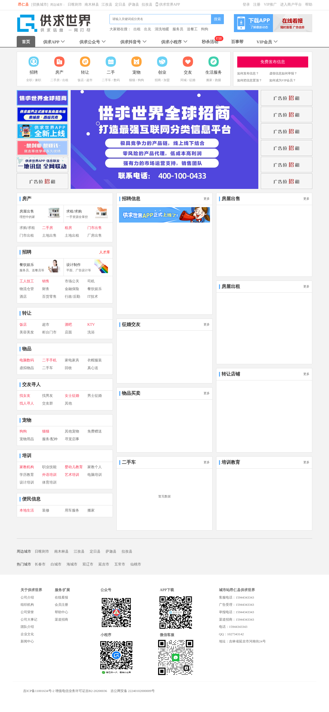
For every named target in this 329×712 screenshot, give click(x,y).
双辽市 (88, 564)
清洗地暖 (162, 29)
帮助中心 (61, 612)
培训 (26, 455)
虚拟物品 (27, 368)
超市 (89, 80)
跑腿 (218, 80)
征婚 (192, 80)
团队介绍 (27, 627)
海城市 (72, 564)
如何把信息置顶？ (249, 80)
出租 (137, 29)
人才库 (104, 252)
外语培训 (49, 475)
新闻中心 (27, 641)
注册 (256, 4)
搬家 (209, 80)
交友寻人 (31, 384)
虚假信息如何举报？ (283, 73)
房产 (26, 198)
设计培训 (27, 482)
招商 (158, 80)
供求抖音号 (134, 42)
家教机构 (27, 467)
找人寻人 (27, 403)
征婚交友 (131, 324)
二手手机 (49, 360)
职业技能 (49, 467)
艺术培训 (72, 475)
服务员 (177, 29)
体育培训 (49, 482)
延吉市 (103, 564)
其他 (68, 403)
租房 (68, 228)
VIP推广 (270, 4)
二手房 (55, 80)
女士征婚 (72, 396)
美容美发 (27, 332)
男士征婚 (94, 396)
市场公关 (72, 281)
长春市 (40, 564)
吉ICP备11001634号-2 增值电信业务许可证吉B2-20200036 (65, 691)
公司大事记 (29, 619)
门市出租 (27, 235)
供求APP (54, 42)
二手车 (106, 80)
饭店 (81, 80)
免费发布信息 (272, 62)
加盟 (166, 80)
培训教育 (231, 462)
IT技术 (92, 297)
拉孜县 (147, 4)
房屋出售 (231, 198)
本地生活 (27, 510)
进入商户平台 (291, 4)
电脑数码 (27, 360)
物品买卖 (131, 393)
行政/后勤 (72, 297)
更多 (207, 198)
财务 (45, 289)
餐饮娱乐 (94, 289)
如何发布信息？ (248, 73)
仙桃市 (135, 564)
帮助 (308, 4)
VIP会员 (268, 42)
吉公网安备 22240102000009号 (133, 691)
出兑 (147, 29)
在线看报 (61, 597)
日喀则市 (75, 4)
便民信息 (31, 499)
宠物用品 (27, 439)
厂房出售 (94, 235)
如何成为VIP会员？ (282, 80)
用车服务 (72, 510)
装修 (45, 510)
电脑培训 (94, 475)
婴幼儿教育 (74, 467)
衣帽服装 (94, 360)
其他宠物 (72, 431)
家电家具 (72, 360)
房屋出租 (231, 286)
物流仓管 (27, 289)
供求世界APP (168, 4)
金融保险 (72, 289)
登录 (246, 4)
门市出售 (94, 228)
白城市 (56, 564)
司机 (91, 281)
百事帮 (237, 42)
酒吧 (68, 324)
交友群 (47, 403)
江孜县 (107, 4)
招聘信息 (131, 198)
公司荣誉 (27, 612)
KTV (91, 324)
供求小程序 (175, 42)
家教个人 (94, 467)
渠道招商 (61, 619)
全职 (29, 80)
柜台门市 (49, 332)
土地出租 (72, 235)
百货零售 (49, 297)
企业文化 (27, 634)
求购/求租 (27, 228)
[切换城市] (39, 4)
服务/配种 (50, 439)
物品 (26, 348)
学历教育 (27, 475)
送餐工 (192, 29)
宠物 (26, 420)
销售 (45, 281)
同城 (183, 80)
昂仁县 (23, 4)
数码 (117, 80)
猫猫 (132, 80)
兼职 (38, 80)
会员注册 (61, 605)
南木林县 (92, 4)
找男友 (47, 396)
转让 (26, 313)
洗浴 (91, 332)
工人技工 (27, 281)
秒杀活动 (210, 42)
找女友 (25, 396)
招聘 (26, 252)
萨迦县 (133, 4)
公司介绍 (27, 597)
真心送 (92, 368)
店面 (68, 332)
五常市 (119, 564)
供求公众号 (93, 42)
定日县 (120, 4)
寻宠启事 (72, 439)
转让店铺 (231, 374)
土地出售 (49, 235)
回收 (68, 368)
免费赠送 (94, 431)
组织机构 (27, 605)
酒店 (23, 297)
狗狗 (204, 29)
